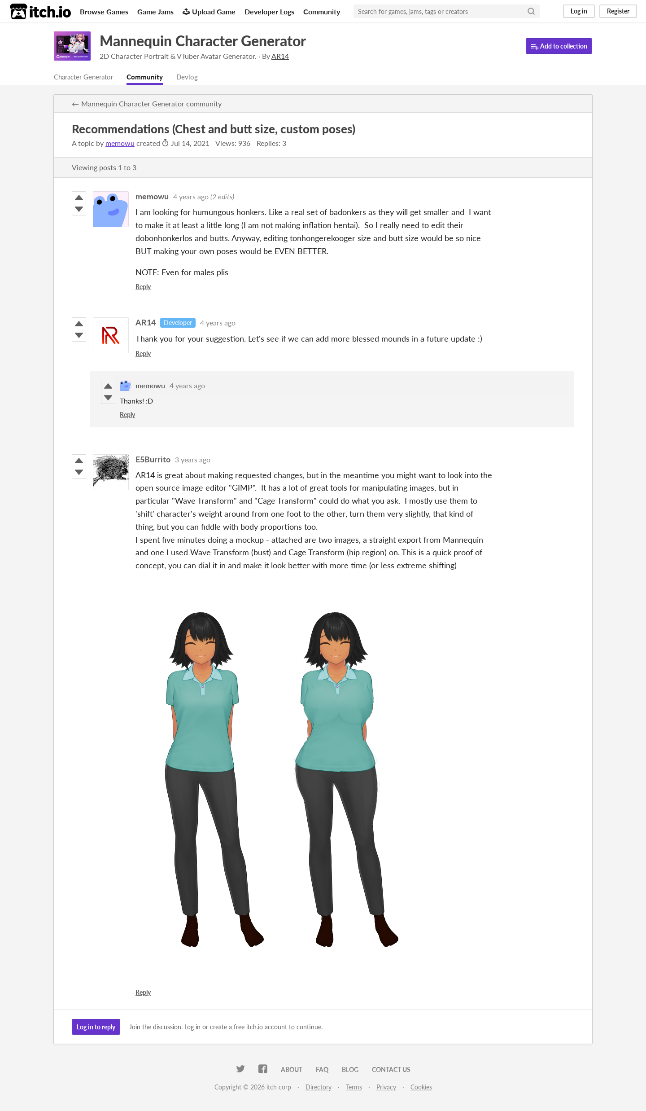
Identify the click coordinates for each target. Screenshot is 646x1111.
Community (321, 11)
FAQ (322, 1070)
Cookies (421, 1087)
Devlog (195, 77)
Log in (579, 11)
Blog (350, 1070)
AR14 (145, 323)
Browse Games (104, 11)
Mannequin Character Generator (203, 40)
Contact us (391, 1070)
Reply (143, 287)
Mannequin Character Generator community (151, 104)
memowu (120, 143)
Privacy (386, 1087)
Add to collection (559, 46)
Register (618, 11)
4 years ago (191, 197)
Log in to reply (96, 1027)
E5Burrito (152, 460)
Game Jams (155, 11)
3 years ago (192, 460)
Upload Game (209, 11)
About (291, 1070)
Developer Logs (269, 11)
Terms (354, 1087)
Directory (319, 1087)
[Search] (531, 11)
